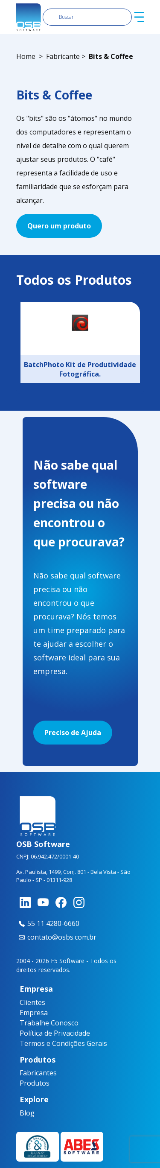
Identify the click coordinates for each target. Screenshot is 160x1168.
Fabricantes (26, 1072)
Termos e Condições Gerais (63, 1043)
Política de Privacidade (55, 1033)
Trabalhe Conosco (49, 1023)
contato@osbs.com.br (56, 937)
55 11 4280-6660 (47, 923)
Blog (23, 1113)
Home (25, 56)
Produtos (26, 1083)
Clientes (32, 1002)
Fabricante (63, 56)
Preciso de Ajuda (72, 732)
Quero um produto (59, 226)
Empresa (34, 1012)
